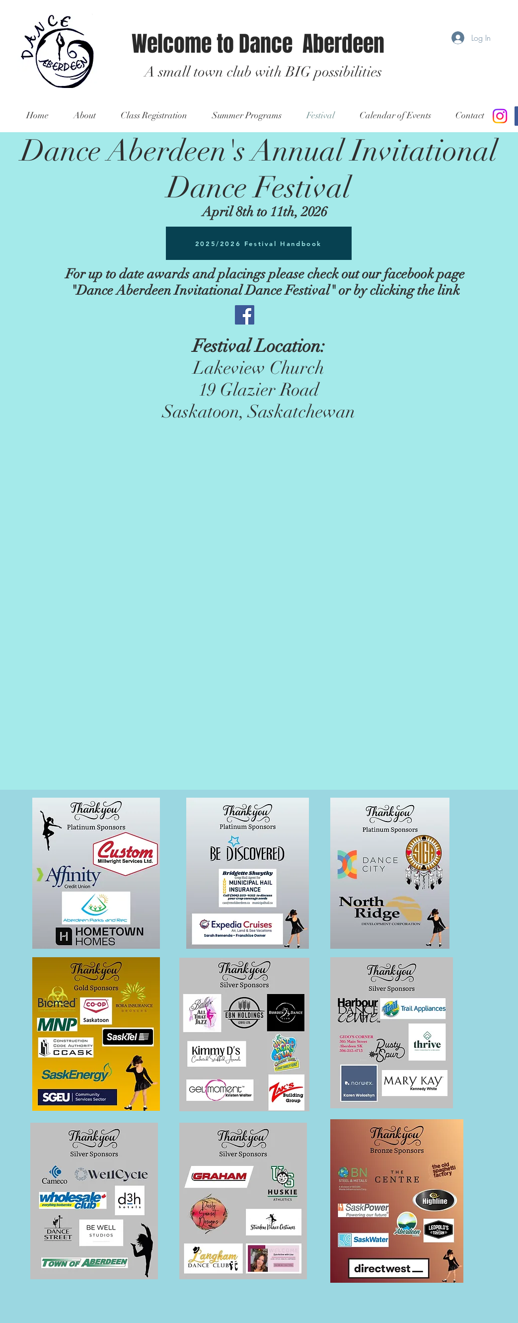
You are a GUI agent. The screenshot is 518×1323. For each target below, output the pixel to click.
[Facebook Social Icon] (244, 315)
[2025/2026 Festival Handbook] (259, 243)
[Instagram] (500, 116)
